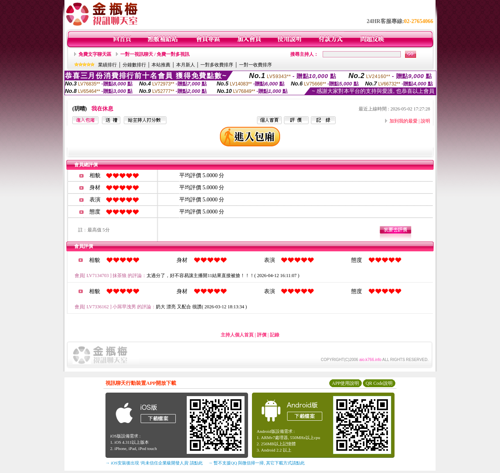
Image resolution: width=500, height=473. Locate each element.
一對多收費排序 (216, 65)
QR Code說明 (379, 383)
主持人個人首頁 (237, 335)
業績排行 (107, 65)
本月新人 (185, 65)
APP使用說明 (345, 383)
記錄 (274, 335)
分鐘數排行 (134, 65)
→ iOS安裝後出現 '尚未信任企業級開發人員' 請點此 (154, 463)
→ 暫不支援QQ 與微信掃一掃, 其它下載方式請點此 (256, 463)
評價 (261, 335)
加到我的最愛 (403, 121)
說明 (425, 121)
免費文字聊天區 (95, 54)
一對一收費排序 (255, 65)
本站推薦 (161, 65)
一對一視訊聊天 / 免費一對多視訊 (154, 54)
